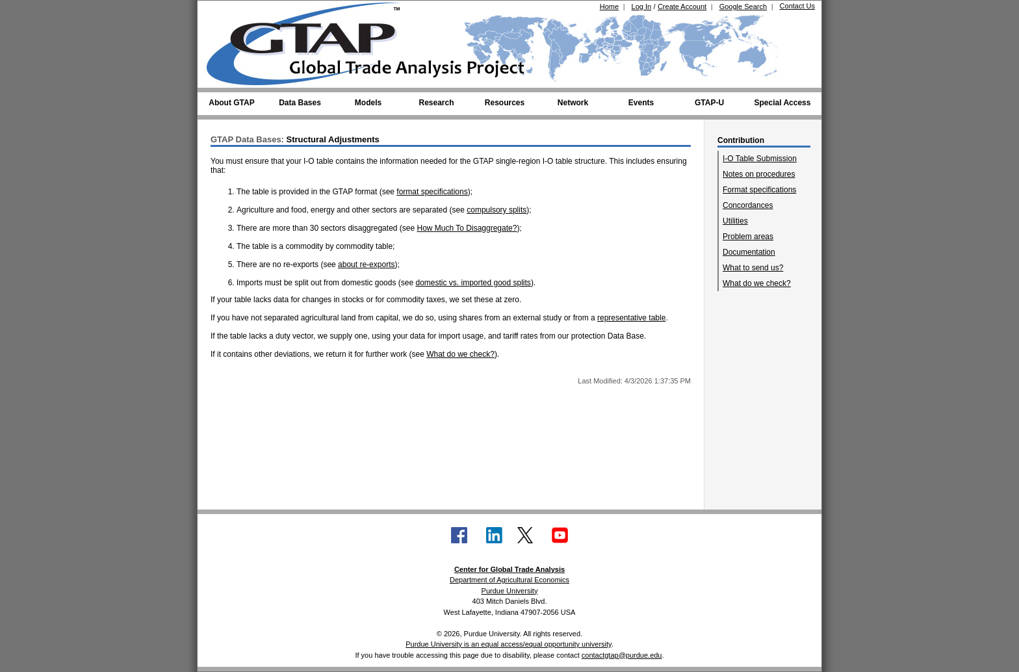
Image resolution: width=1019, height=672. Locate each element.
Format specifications (759, 189)
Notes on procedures (759, 174)
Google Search (743, 6)
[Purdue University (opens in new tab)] (226, 12)
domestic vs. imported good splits (472, 282)
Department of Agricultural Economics (509, 580)
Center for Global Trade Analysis (509, 569)
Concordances (748, 205)
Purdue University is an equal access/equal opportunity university (509, 644)
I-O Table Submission (760, 158)
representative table (631, 317)
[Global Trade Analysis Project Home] (311, 41)
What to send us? (753, 267)
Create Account (682, 6)
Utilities (735, 221)
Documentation (749, 252)
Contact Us (797, 6)
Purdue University (510, 591)
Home (609, 6)
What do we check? (757, 283)
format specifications (431, 191)
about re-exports (366, 264)
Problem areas (748, 236)
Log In (642, 6)
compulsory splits (496, 209)
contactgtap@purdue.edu (622, 655)
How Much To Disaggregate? (467, 228)
